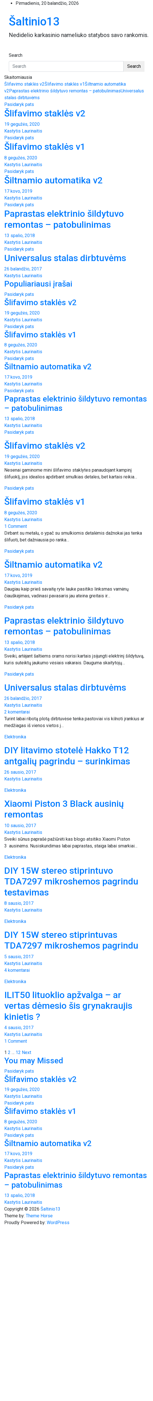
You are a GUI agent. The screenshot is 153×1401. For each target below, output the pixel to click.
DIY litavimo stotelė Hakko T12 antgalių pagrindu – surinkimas (67, 755)
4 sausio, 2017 (18, 1027)
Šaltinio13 (34, 21)
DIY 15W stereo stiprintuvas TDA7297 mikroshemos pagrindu (71, 940)
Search (15, 55)
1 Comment (15, 526)
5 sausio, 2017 (18, 956)
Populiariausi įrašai (38, 284)
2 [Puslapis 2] (9, 1052)
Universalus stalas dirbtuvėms (65, 258)
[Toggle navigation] (12, 50)
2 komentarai (17, 712)
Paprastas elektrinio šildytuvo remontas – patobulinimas (65, 91)
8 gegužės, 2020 (20, 158)
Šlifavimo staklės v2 (24, 84)
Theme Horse (39, 1215)
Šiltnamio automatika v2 (53, 180)
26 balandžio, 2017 (23, 269)
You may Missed (33, 1060)
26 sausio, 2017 (20, 772)
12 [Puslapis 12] (18, 1052)
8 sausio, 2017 (18, 903)
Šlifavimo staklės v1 (64, 84)
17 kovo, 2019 (18, 191)
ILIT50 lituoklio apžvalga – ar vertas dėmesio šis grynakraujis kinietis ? (68, 1006)
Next (26, 1052)
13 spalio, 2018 (19, 235)
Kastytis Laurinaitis (23, 131)
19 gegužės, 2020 (22, 124)
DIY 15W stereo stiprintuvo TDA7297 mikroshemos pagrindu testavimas (71, 881)
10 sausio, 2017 (20, 825)
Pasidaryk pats (19, 104)
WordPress (58, 1222)
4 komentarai (17, 970)
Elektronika (15, 736)
